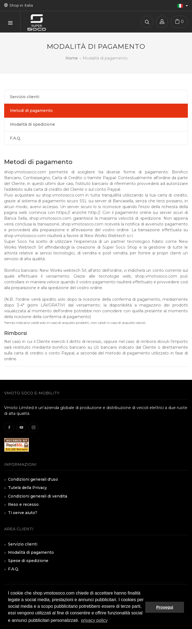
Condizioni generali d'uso (33, 479)
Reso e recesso (23, 504)
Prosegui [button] (164, 607)
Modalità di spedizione (32, 124)
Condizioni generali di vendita (37, 496)
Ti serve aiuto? (22, 512)
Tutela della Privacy (27, 487)
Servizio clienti (24, 96)
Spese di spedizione (28, 560)
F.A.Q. (15, 138)
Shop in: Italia (18, 5)
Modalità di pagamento (31, 552)
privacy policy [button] (94, 620)
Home (71, 58)
